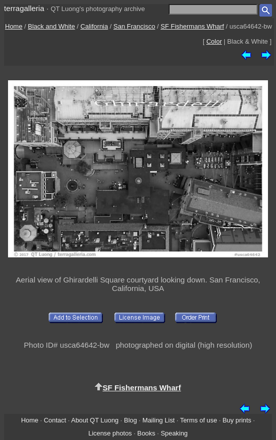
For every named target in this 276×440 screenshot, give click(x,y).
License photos (110, 433)
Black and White (51, 26)
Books (146, 433)
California (94, 26)
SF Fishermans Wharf (192, 26)
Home (14, 26)
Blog (130, 420)
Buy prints (236, 420)
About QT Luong (94, 420)
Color (214, 41)
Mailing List (159, 420)
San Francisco (134, 26)
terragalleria (24, 8)
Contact (55, 420)
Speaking (174, 433)
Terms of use (198, 420)
